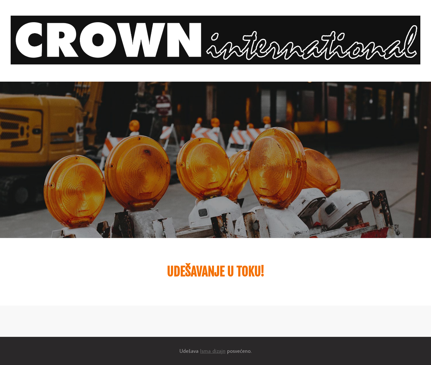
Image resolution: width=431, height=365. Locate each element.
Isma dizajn (213, 350)
